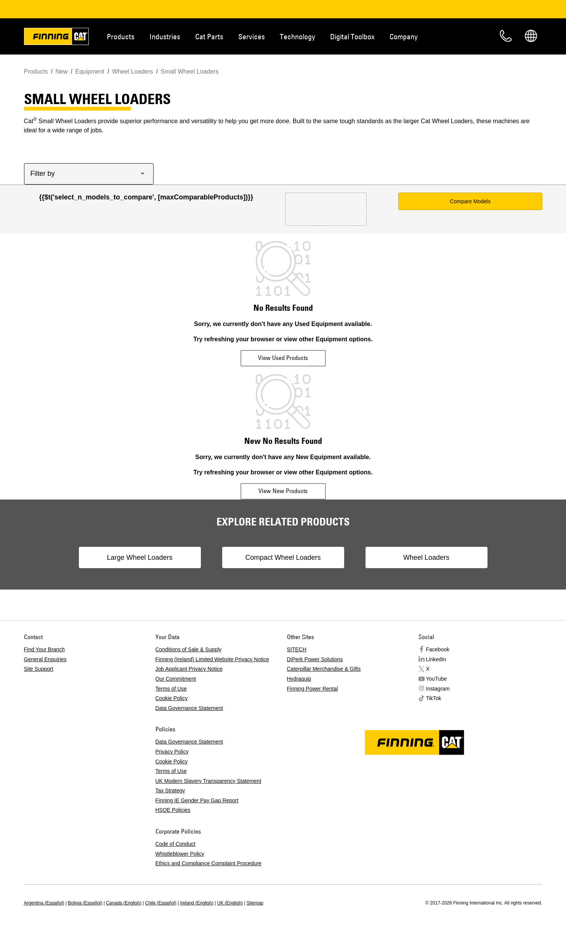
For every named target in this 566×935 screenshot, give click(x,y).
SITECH (296, 649)
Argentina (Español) (44, 903)
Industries (164, 36)
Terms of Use (171, 689)
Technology (297, 36)
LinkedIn (436, 659)
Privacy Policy (172, 752)
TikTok (433, 698)
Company (404, 36)
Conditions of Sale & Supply (189, 649)
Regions (531, 36)
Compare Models (470, 201)
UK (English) (230, 903)
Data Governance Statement (189, 708)
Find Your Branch (44, 649)
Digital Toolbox (352, 36)
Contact (506, 36)
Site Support (38, 669)
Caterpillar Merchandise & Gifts (324, 669)
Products (121, 36)
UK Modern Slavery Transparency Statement (208, 781)
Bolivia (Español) (85, 903)
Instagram (438, 689)
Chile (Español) (160, 903)
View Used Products (283, 357)
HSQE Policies (173, 810)
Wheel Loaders (426, 557)
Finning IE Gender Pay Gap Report (197, 800)
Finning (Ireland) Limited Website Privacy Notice (212, 659)
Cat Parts (209, 36)
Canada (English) (123, 903)
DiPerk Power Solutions (315, 659)
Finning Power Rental (312, 689)
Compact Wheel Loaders (283, 557)
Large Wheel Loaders (139, 557)
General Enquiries (45, 659)
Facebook (437, 649)
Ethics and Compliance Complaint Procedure (209, 863)
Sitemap (255, 903)
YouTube (436, 679)
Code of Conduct (176, 844)
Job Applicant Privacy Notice (189, 669)
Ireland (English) (196, 903)
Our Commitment (176, 679)
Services (251, 36)
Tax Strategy (170, 790)
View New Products (283, 491)
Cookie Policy (172, 698)
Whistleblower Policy (180, 854)
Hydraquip (299, 679)
